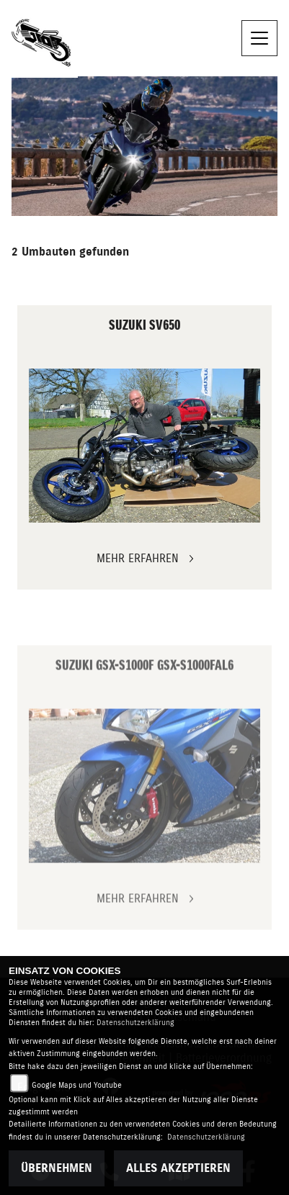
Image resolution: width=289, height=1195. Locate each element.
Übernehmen (56, 1168)
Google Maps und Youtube (77, 1085)
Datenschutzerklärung (135, 1023)
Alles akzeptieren (178, 1168)
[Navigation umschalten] (259, 38)
